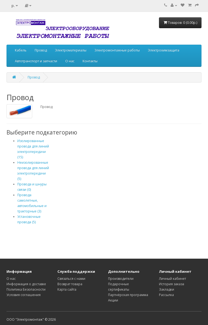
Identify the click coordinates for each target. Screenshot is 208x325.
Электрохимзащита (163, 50)
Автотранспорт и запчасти (36, 61)
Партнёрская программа (128, 295)
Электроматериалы (70, 50)
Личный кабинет (172, 278)
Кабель (21, 50)
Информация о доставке (26, 284)
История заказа (171, 284)
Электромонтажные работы (117, 50)
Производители (121, 278)
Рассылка (166, 295)
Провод (41, 50)
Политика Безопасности (26, 289)
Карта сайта (66, 289)
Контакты (90, 61)
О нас (69, 61)
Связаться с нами (71, 278)
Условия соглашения (23, 295)
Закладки (166, 289)
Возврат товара (69, 284)
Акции (113, 300)
